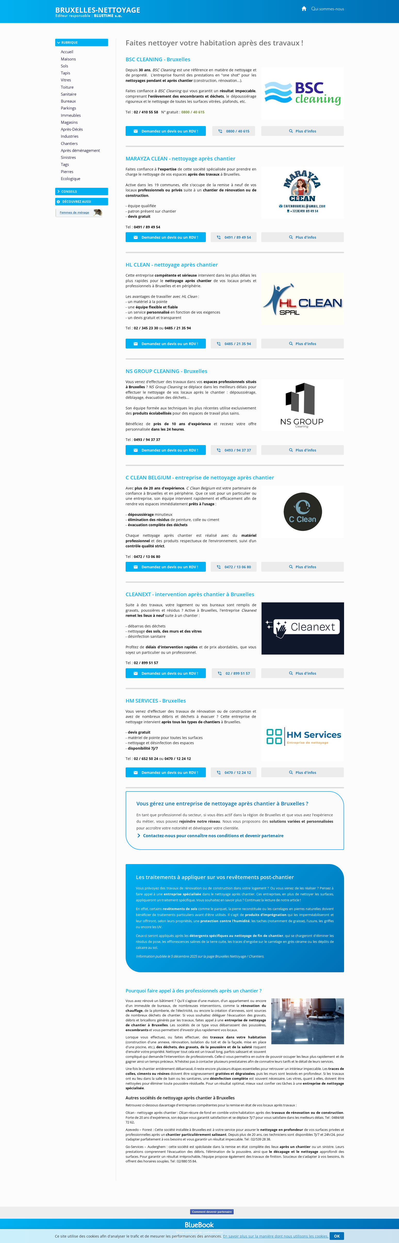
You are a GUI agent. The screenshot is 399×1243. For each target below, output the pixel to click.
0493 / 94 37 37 (233, 450)
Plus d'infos (305, 131)
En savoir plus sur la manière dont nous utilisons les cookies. (276, 1236)
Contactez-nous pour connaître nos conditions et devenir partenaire (213, 835)
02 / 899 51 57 (233, 673)
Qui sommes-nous (327, 9)
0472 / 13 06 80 (233, 566)
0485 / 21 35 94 (233, 343)
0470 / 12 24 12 (233, 772)
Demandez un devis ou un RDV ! (165, 131)
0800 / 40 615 (233, 131)
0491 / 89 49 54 (233, 237)
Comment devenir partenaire (212, 1211)
